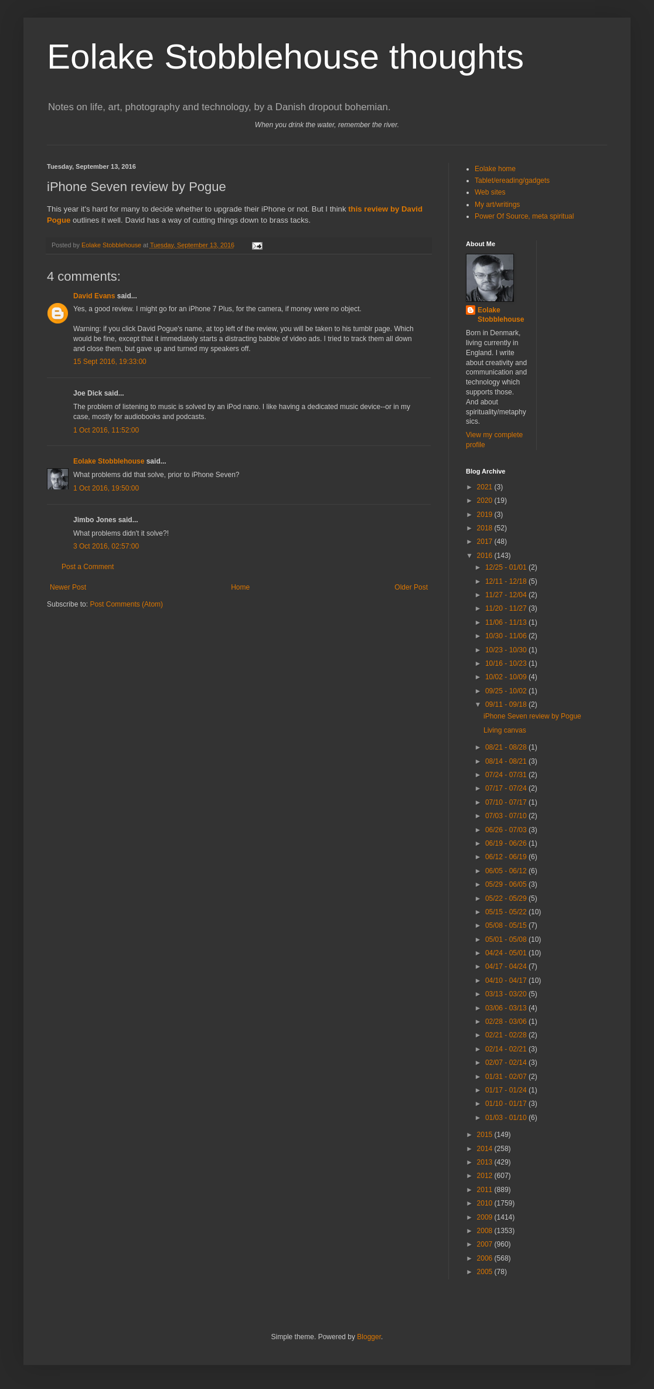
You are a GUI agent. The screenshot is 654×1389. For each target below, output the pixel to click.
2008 (486, 1231)
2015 (486, 1135)
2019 (486, 514)
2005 (486, 1272)
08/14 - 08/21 (507, 761)
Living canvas (504, 730)
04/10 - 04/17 (507, 980)
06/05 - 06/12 (507, 871)
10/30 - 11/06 (507, 636)
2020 (486, 500)
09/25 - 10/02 (507, 691)
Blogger (369, 1337)
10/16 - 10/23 (507, 663)
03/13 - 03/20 (507, 994)
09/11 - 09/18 (507, 704)
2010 (486, 1203)
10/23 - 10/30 (507, 650)
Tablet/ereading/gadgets (512, 180)
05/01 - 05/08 (507, 939)
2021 (486, 487)
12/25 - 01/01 (507, 567)
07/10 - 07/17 (507, 802)
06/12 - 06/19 (507, 857)
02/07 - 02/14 (507, 1062)
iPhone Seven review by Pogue (532, 716)
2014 (486, 1149)
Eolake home (495, 169)
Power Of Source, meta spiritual (524, 216)
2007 (486, 1244)
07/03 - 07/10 (507, 816)
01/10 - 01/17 (507, 1103)
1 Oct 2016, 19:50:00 (106, 488)
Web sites (490, 192)
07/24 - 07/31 (507, 775)
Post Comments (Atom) (126, 604)
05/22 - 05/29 (507, 898)
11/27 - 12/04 (507, 595)
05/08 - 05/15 (507, 925)
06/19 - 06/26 (507, 843)
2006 (486, 1258)
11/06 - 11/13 (507, 622)
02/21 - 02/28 (507, 1035)
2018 (486, 528)
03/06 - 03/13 (507, 1008)
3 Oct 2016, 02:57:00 (106, 546)
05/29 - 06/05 (507, 884)
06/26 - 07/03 (507, 830)
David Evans (94, 296)
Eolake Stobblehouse (108, 461)
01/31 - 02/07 (507, 1077)
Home (240, 587)
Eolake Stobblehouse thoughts (285, 56)
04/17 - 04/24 (507, 966)
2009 (486, 1217)
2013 (486, 1162)
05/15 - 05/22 (507, 912)
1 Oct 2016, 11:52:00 (106, 430)
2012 (486, 1176)
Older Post (411, 587)
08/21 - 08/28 (507, 747)
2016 (486, 555)
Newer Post (68, 587)
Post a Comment (88, 567)
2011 (486, 1190)
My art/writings (497, 204)
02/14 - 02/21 (507, 1049)
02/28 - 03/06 (507, 1021)
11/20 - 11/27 (507, 608)
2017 (486, 541)
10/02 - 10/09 (507, 677)
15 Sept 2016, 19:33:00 (110, 362)
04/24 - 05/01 (507, 953)
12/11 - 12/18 (507, 581)
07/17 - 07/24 (507, 788)
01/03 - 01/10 (507, 1118)
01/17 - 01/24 (507, 1090)
